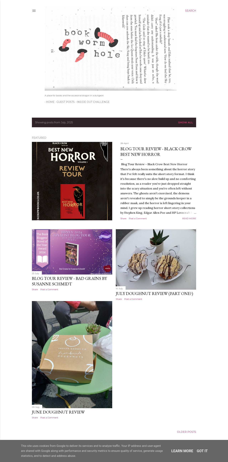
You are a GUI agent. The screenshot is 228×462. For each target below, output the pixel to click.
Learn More (182, 451)
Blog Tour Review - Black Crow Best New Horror (155, 151)
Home (49, 102)
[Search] (190, 10)
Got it (202, 451)
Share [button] (123, 218)
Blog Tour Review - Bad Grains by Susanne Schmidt (69, 281)
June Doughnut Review (58, 412)
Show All (185, 122)
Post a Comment (138, 218)
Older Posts (186, 431)
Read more (189, 218)
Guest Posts (64, 102)
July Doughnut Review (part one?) (154, 293)
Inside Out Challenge (91, 102)
